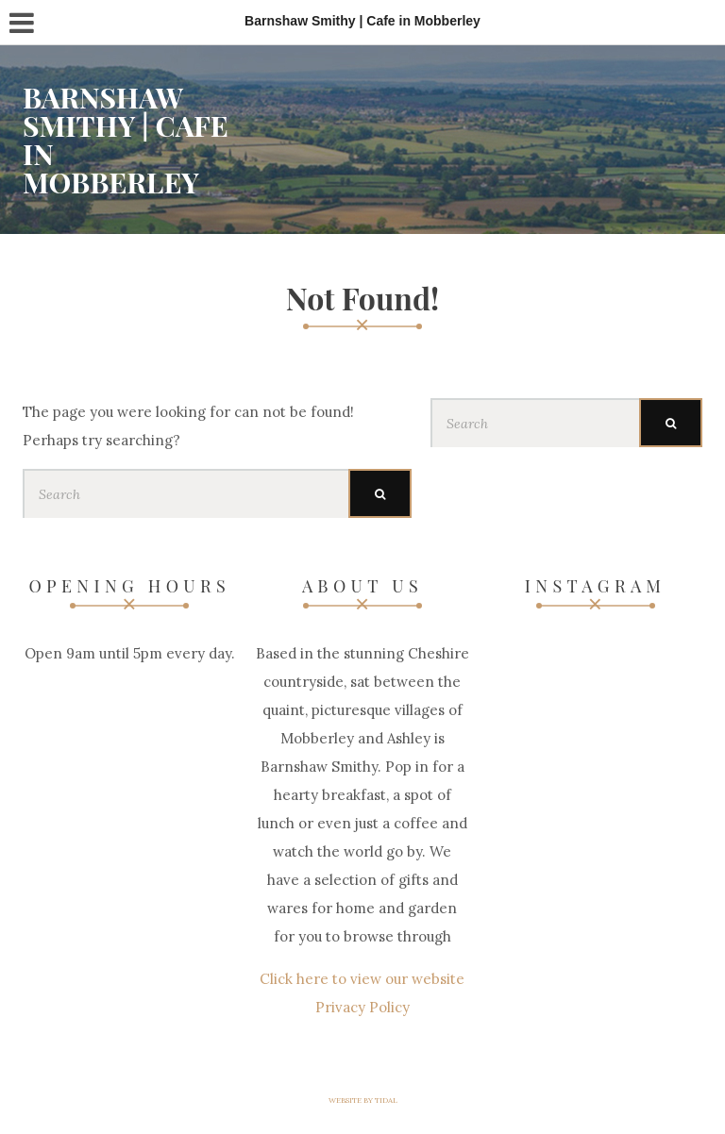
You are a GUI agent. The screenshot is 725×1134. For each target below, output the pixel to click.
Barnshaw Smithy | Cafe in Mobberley (125, 139)
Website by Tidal (363, 1100)
